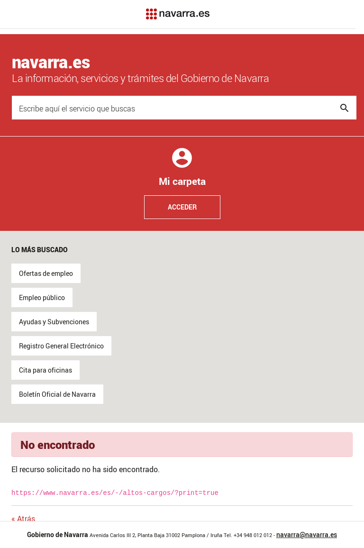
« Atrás (23, 518)
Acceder (182, 206)
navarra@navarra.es (306, 535)
